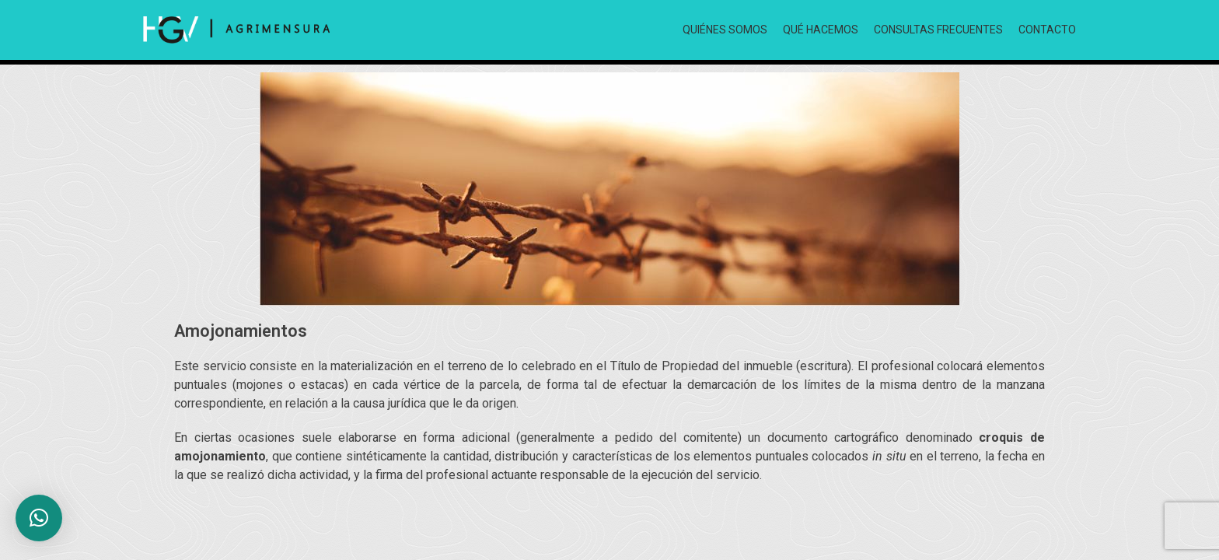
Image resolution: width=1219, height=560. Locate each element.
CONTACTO (1047, 29)
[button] (39, 518)
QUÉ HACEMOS (820, 29)
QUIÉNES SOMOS (725, 29)
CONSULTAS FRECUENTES (938, 29)
